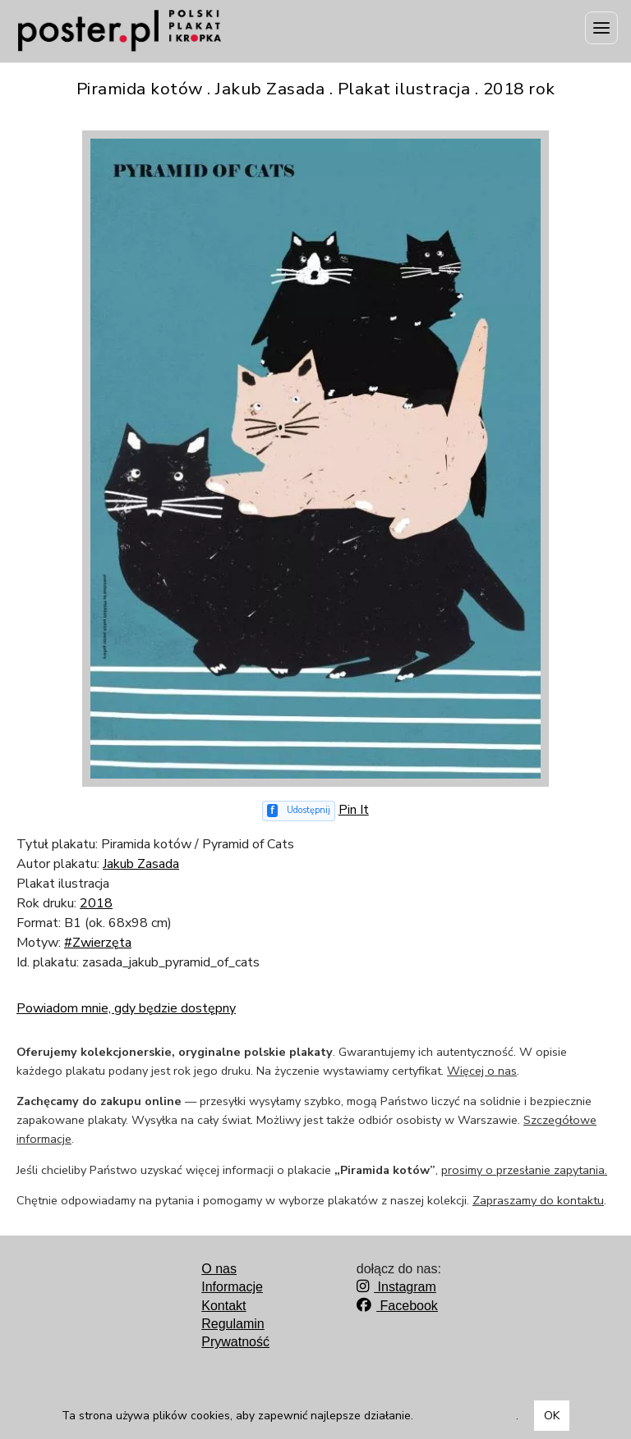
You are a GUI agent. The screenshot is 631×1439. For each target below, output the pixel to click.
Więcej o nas (482, 1070)
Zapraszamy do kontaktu (538, 1200)
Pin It (354, 810)
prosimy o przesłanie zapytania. (524, 1170)
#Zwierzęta (97, 943)
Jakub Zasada (141, 864)
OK (552, 1415)
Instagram (396, 1287)
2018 (96, 903)
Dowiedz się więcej (466, 1415)
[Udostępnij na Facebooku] (298, 811)
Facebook (397, 1306)
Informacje (232, 1287)
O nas (219, 1269)
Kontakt (223, 1306)
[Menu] (601, 27)
